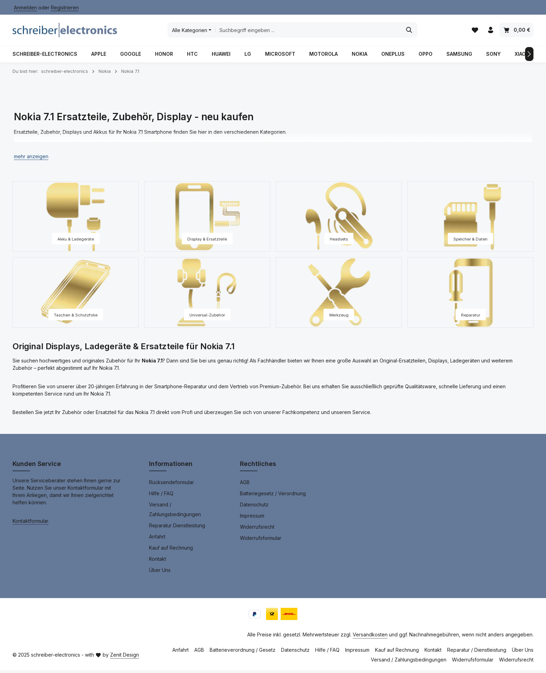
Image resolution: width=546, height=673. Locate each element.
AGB (245, 485)
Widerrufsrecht (257, 530)
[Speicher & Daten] (470, 219)
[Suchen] (408, 31)
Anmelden (25, 7)
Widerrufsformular (260, 541)
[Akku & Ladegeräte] (75, 219)
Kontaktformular (30, 524)
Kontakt (157, 562)
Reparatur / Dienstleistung (476, 653)
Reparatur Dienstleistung (177, 528)
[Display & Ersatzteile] (207, 219)
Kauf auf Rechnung (171, 550)
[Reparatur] (470, 295)
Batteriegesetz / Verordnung (273, 496)
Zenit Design (124, 657)
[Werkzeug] (338, 295)
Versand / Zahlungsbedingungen (175, 512)
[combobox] (307, 31)
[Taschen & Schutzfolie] (75, 295)
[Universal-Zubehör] (207, 295)
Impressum (252, 518)
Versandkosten (370, 637)
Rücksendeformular (171, 485)
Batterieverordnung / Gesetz (242, 653)
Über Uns (160, 573)
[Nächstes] (529, 57)
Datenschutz (254, 507)
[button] (31, 159)
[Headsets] (338, 219)
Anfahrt (157, 539)
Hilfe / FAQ (161, 496)
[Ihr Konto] (490, 31)
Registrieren (65, 7)
